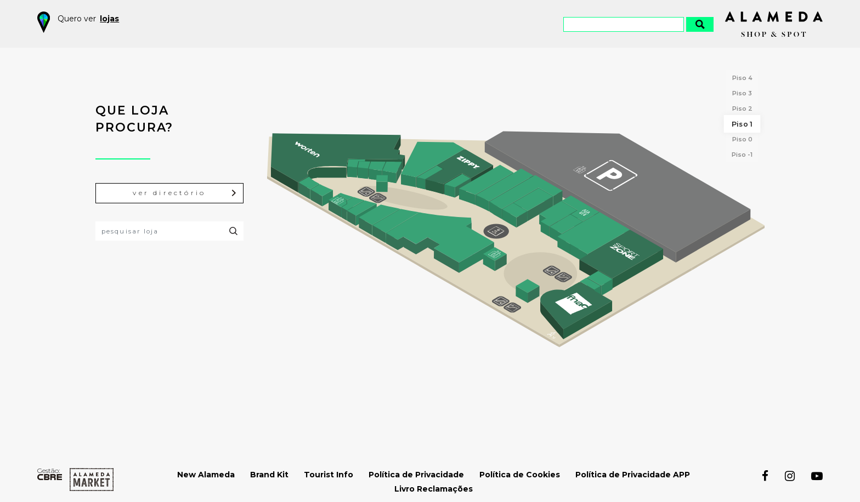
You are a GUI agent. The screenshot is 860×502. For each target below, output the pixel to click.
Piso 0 (742, 139)
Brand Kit (269, 475)
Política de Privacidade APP (632, 475)
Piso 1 (742, 123)
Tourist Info (328, 475)
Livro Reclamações (433, 489)
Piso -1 (742, 154)
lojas (109, 19)
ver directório (185, 193)
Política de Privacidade (416, 475)
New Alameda (206, 475)
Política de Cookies (519, 475)
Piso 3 (742, 93)
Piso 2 (742, 108)
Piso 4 (742, 78)
